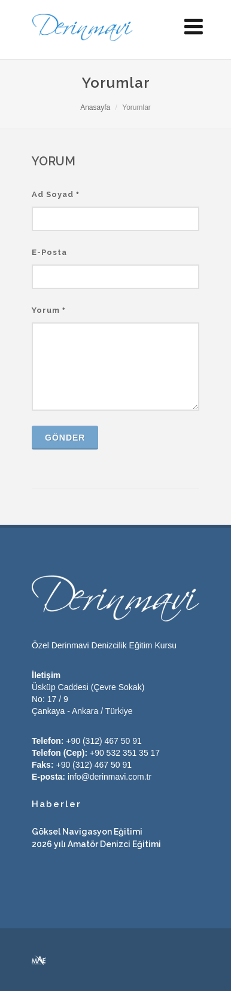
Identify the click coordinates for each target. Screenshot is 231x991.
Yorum (49, 310)
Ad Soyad (56, 194)
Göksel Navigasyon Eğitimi (87, 831)
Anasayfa (95, 107)
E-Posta (49, 252)
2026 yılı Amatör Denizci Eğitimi (96, 844)
